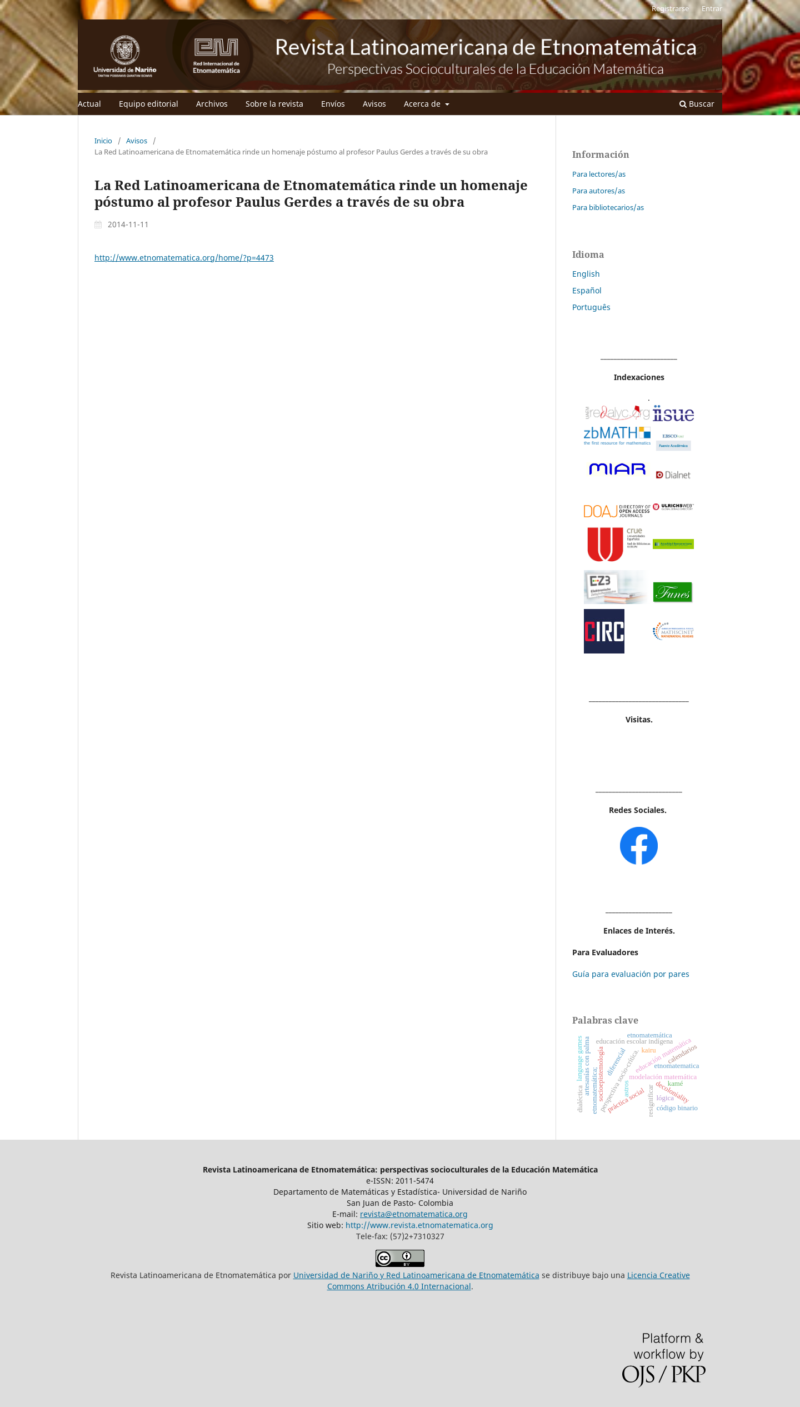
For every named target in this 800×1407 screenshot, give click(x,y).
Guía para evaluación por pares (630, 974)
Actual (89, 103)
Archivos (212, 103)
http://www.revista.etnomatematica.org (419, 1225)
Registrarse (670, 8)
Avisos (374, 103)
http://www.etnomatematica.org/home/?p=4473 (184, 257)
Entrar (712, 8)
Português (591, 307)
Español (587, 290)
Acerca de (423, 103)
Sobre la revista (274, 103)
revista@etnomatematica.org (414, 1214)
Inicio (103, 141)
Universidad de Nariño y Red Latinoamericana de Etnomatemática (416, 1275)
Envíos (333, 103)
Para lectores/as (599, 174)
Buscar (696, 103)
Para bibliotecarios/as (608, 207)
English (586, 273)
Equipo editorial (148, 103)
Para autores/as (598, 191)
